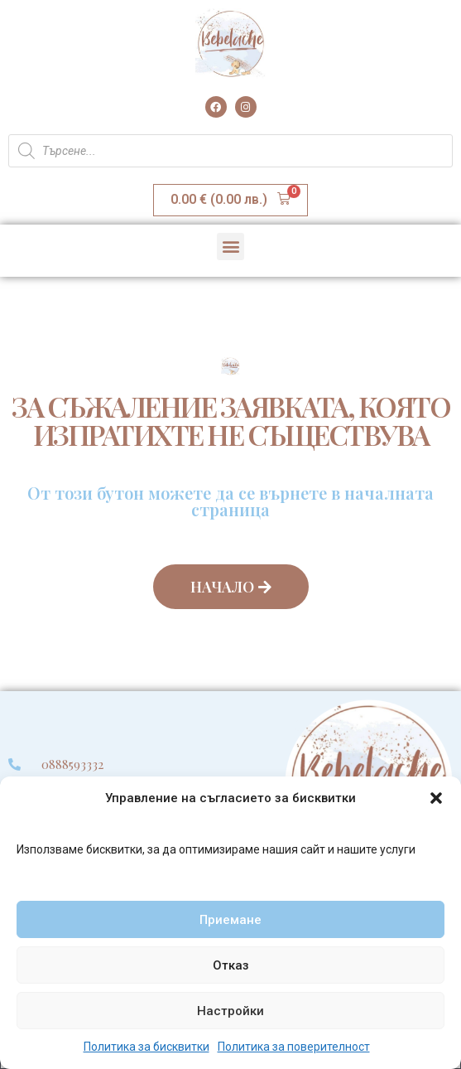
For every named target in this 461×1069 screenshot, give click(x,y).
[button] (436, 798)
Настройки (230, 1011)
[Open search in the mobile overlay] (230, 150)
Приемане (230, 919)
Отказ (231, 965)
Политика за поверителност (294, 1046)
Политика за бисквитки (146, 1046)
